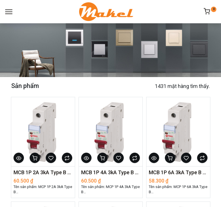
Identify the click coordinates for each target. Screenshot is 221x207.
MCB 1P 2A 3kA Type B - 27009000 (43, 172)
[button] (19, 158)
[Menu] (9, 12)
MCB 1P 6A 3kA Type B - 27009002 (178, 172)
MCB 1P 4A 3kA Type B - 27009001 (110, 172)
